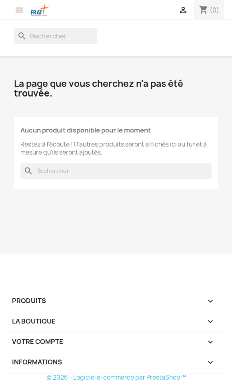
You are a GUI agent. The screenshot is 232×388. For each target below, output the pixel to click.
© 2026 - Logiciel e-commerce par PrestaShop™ (116, 377)
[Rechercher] (55, 36)
